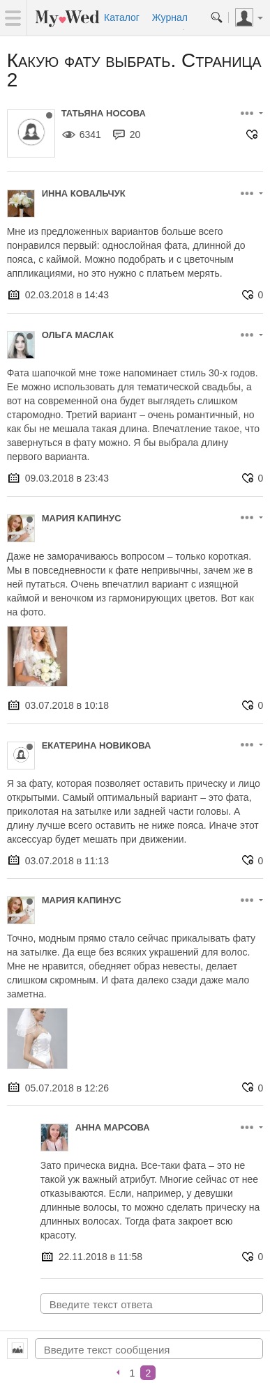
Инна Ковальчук (84, 193)
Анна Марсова (112, 1127)
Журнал (170, 17)
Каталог (122, 17)
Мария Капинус (81, 518)
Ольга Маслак (78, 335)
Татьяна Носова (103, 113)
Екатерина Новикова (96, 745)
